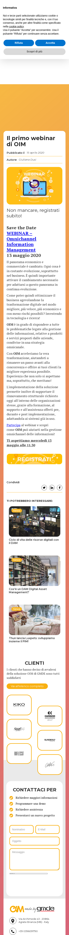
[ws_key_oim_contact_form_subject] (34, 841)
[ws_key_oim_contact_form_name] (21, 829)
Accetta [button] (50, 42)
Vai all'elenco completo (27, 686)
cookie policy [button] (16, 26)
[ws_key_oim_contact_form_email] (47, 829)
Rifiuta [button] (19, 42)
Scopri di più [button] (34, 51)
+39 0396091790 (28, 931)
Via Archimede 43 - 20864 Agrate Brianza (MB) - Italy (34, 920)
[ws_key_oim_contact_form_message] (34, 859)
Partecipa (13, 425)
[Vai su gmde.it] (32, 909)
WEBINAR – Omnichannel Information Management (21, 241)
